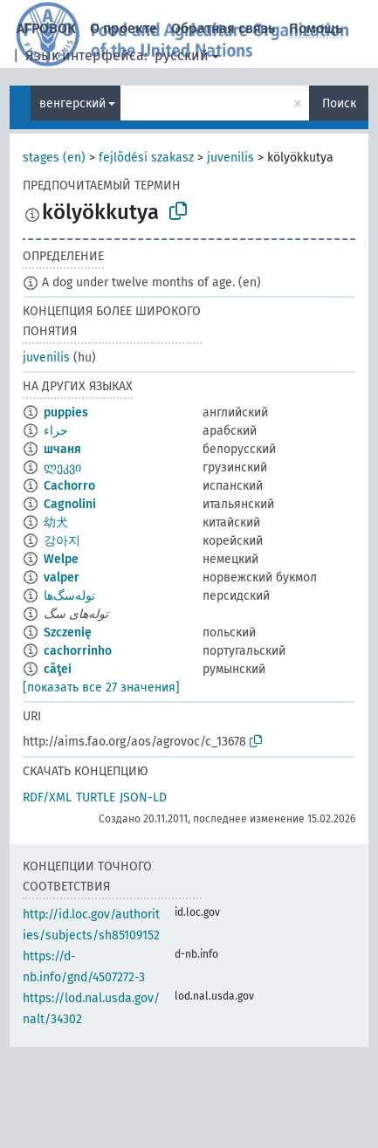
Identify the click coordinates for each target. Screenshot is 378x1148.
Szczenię (68, 632)
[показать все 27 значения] (101, 687)
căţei (58, 669)
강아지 (62, 540)
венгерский (72, 103)
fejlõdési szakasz (146, 157)
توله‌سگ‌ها (69, 595)
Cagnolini (70, 504)
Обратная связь (223, 28)
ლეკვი (62, 467)
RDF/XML (47, 797)
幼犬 (56, 522)
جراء (56, 430)
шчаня (62, 449)
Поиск (339, 103)
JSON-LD (143, 797)
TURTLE (95, 797)
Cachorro (69, 485)
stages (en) (54, 157)
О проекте (123, 28)
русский (182, 55)
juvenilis (230, 157)
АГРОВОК (46, 28)
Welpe (61, 559)
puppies (66, 412)
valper (61, 577)
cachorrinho (78, 650)
